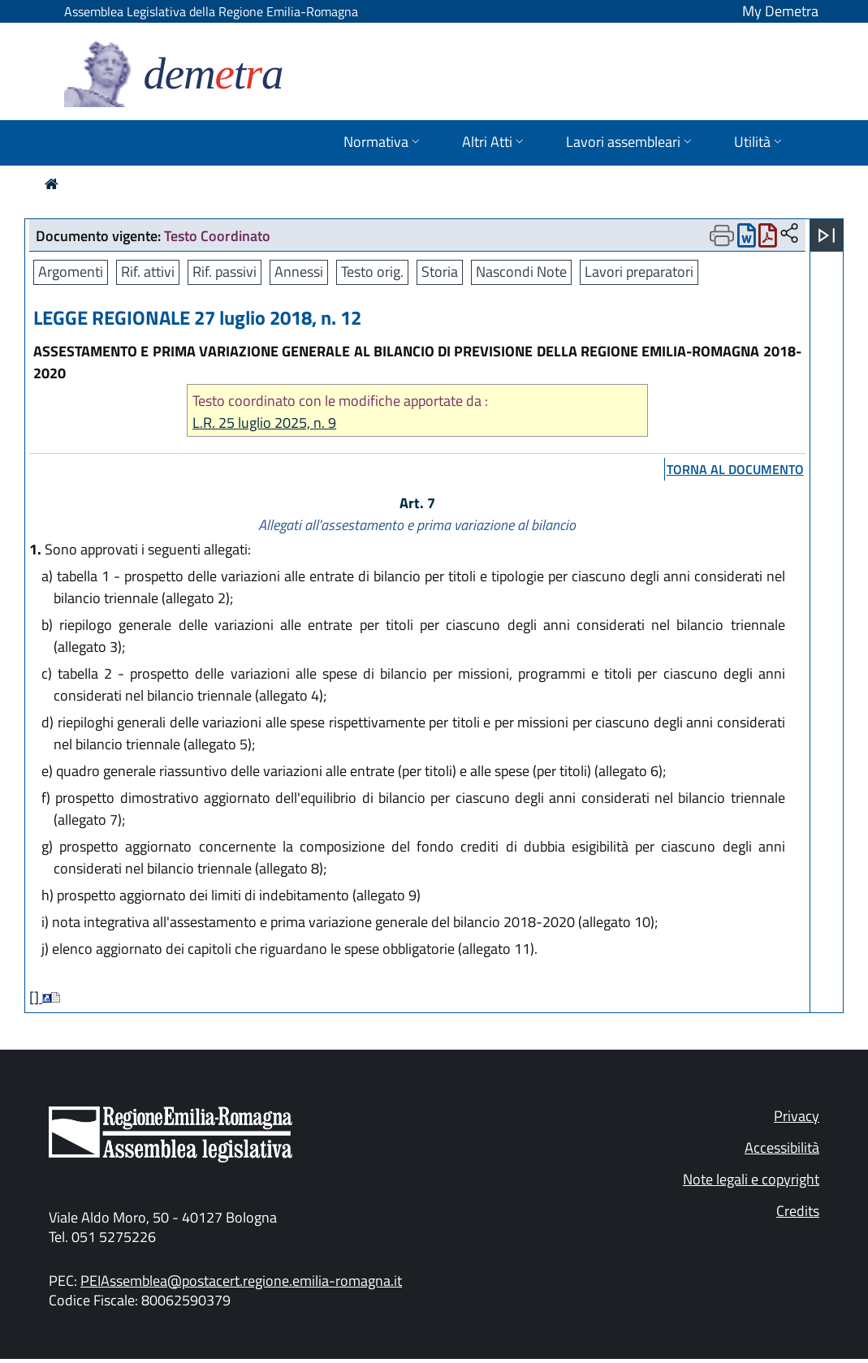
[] (35, 997)
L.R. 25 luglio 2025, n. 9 (264, 422)
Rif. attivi (148, 272)
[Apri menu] (826, 235)
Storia (439, 272)
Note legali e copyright (751, 1179)
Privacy (796, 1116)
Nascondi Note (521, 272)
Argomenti (70, 272)
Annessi (298, 272)
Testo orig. (372, 272)
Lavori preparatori (639, 272)
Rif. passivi (224, 272)
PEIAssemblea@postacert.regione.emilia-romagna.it (241, 1281)
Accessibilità (782, 1147)
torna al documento (735, 469)
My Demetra (780, 11)
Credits (797, 1211)
